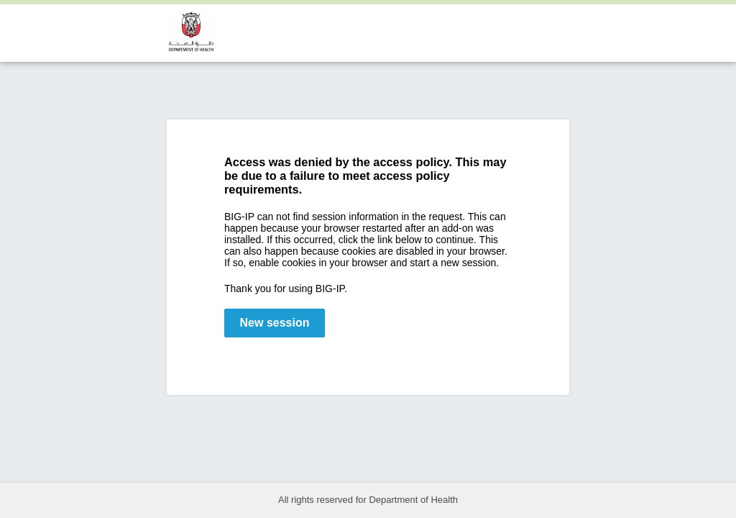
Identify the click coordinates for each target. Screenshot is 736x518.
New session (275, 323)
